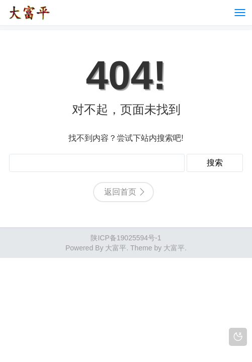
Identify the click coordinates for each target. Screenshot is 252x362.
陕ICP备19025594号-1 (126, 238)
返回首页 (120, 192)
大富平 (174, 248)
